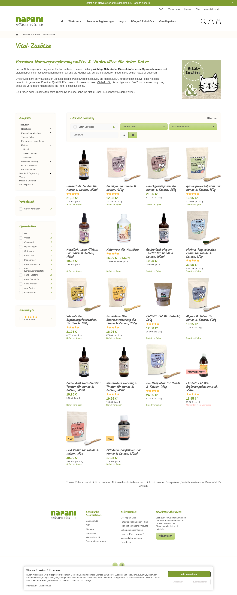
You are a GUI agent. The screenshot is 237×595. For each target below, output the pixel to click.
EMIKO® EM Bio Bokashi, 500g (163, 318)
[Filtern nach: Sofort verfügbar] (94, 126)
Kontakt (187, 9)
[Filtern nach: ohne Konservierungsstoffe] (35, 269)
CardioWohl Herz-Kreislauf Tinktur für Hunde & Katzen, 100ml (83, 387)
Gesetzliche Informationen (94, 514)
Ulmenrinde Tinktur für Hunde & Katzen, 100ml (81, 188)
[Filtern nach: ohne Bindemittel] (35, 264)
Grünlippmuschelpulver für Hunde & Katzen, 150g (203, 188)
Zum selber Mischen (36, 133)
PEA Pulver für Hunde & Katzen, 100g (82, 452)
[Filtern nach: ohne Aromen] (35, 284)
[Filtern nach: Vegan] (35, 238)
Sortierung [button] (94, 135)
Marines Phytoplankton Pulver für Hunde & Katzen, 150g (201, 253)
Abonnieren (165, 536)
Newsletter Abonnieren (169, 512)
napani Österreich (212, 9)
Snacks (26, 149)
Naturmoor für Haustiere (122, 250)
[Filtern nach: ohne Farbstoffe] (35, 279)
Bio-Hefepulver (108, 78)
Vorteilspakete (26, 184)
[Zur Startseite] (31, 21)
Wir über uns (174, 9)
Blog (198, 9)
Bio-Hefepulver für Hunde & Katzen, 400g (163, 385)
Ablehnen (178, 582)
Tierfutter (35, 125)
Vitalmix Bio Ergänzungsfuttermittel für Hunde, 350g (81, 320)
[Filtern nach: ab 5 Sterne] (35, 318)
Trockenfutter (27, 137)
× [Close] (233, 2)
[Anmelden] (211, 21)
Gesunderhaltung (36, 161)
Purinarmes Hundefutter (32, 141)
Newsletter (104, 3)
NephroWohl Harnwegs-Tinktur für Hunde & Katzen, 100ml (121, 387)
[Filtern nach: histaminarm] (35, 292)
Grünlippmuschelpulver (130, 78)
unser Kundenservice (108, 92)
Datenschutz (45, 586)
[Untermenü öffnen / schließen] (50, 125)
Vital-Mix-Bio (104, 82)
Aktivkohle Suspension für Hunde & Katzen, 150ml (123, 452)
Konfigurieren (200, 582)
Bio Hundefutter (28, 169)
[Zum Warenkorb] (218, 21)
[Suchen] (203, 21)
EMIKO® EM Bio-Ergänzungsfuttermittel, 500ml (202, 387)
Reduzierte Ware (29, 165)
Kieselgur (155, 78)
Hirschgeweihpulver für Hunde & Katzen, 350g (161, 188)
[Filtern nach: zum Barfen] (35, 288)
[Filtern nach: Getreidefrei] (35, 251)
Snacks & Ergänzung (35, 173)
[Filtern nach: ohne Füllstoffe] (35, 275)
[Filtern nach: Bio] (35, 233)
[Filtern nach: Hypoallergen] (35, 246)
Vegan (22, 177)
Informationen (129, 512)
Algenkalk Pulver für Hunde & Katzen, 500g (201, 318)
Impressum (31, 586)
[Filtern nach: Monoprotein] (35, 260)
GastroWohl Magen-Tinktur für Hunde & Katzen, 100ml (159, 253)
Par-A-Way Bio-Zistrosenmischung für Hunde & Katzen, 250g (121, 320)
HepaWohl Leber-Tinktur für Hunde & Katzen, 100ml (82, 253)
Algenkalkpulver (89, 78)
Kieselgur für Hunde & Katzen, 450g (121, 188)
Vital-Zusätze (29, 153)
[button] (143, 131)
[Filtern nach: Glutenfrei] (35, 242)
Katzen (36, 145)
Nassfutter (36, 129)
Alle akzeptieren (189, 574)
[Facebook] (115, 565)
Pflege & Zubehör (35, 181)
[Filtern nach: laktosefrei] (35, 255)
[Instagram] (122, 565)
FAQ (161, 9)
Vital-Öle (27, 157)
